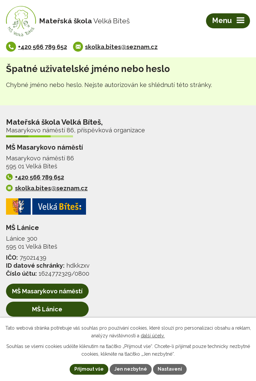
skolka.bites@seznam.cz (121, 46)
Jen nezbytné (130, 369)
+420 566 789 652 (42, 46)
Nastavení (170, 369)
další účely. (153, 335)
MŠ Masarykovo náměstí (47, 291)
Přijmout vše (89, 369)
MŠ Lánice (47, 309)
